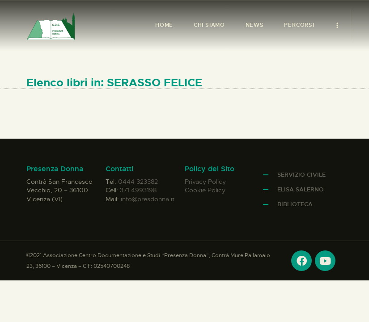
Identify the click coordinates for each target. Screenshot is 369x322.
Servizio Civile (301, 174)
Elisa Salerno (300, 189)
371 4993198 (138, 190)
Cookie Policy (205, 190)
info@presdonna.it (147, 199)
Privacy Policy (205, 182)
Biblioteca (295, 204)
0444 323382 (138, 182)
